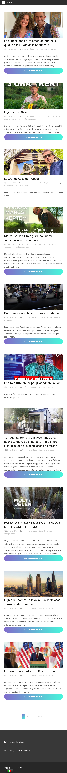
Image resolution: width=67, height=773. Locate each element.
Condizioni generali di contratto (17, 750)
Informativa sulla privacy (14, 742)
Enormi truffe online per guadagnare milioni (32, 383)
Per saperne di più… (33, 70)
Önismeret (56, 317)
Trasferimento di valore (35, 49)
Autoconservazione (17, 119)
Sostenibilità (48, 116)
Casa (45, 49)
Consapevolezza (53, 49)
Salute (24, 49)
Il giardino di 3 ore (16, 112)
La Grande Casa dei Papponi (22, 178)
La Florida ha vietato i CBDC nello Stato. (30, 671)
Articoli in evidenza (53, 183)
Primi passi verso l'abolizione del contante (31, 313)
